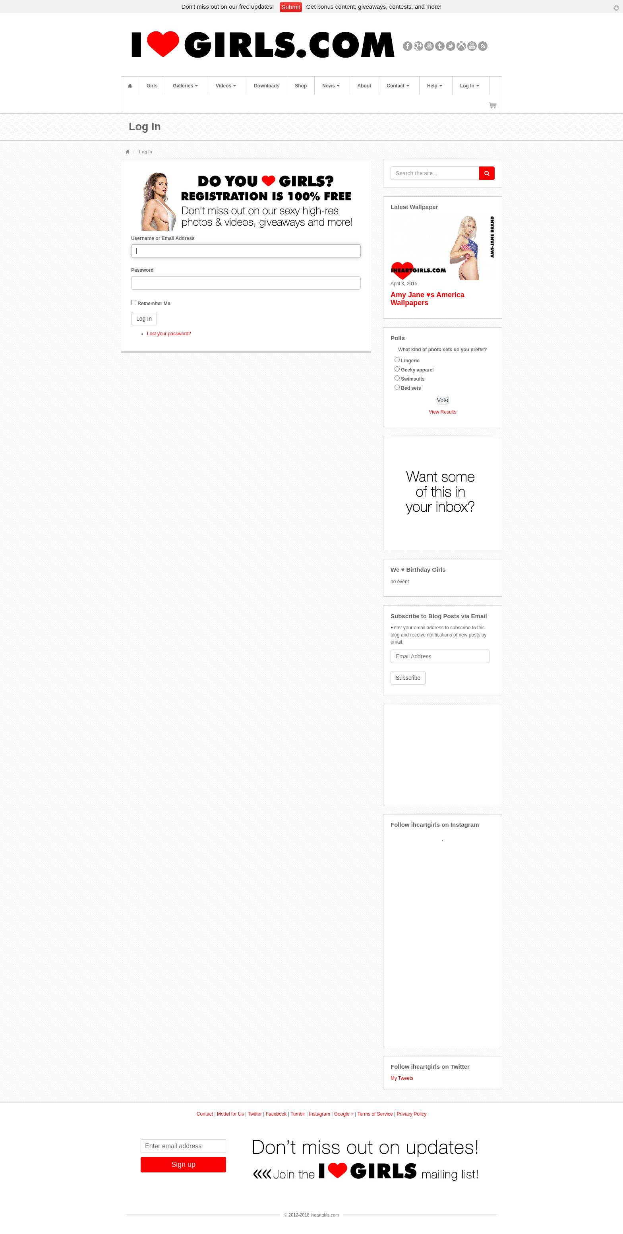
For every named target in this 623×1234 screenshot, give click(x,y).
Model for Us (230, 1114)
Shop (301, 86)
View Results (442, 412)
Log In (469, 86)
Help (434, 86)
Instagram (429, 46)
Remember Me (153, 303)
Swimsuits (412, 379)
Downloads (266, 86)
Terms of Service (375, 1114)
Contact (398, 86)
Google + (344, 1114)
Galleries (185, 86)
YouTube (472, 46)
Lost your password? (169, 334)
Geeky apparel (417, 370)
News (330, 86)
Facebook (408, 46)
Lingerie (410, 361)
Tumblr (440, 46)
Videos (226, 86)
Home (130, 86)
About (364, 86)
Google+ (419, 46)
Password (142, 270)
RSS (483, 46)
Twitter (451, 46)
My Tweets (402, 1078)
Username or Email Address (163, 238)
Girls (152, 86)
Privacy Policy (412, 1114)
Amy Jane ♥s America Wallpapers (427, 299)
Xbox (461, 46)
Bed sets (411, 388)
